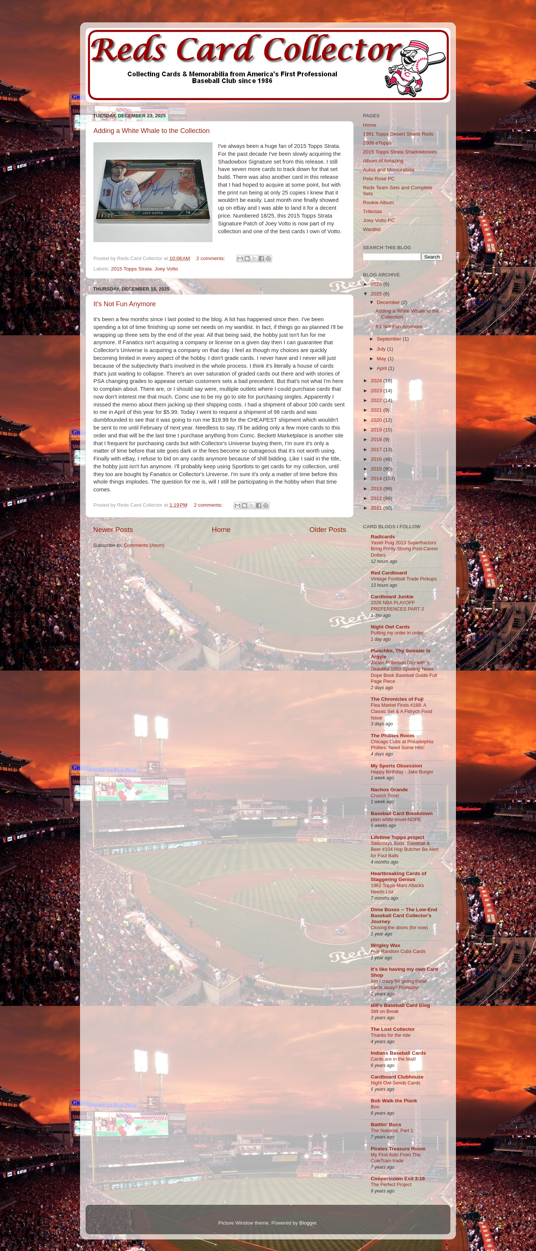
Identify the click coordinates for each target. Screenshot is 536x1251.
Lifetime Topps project (397, 837)
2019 (377, 430)
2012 (377, 498)
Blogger (307, 1223)
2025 (377, 294)
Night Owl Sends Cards (395, 1083)
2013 (377, 488)
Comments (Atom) (144, 545)
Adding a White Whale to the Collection (151, 130)
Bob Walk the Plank (394, 1100)
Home (221, 529)
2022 (377, 400)
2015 (377, 469)
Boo (375, 1106)
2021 (377, 410)
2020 (377, 420)
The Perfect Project (391, 1184)
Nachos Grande (389, 789)
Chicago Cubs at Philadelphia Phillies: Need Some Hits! (402, 745)
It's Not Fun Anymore (124, 304)
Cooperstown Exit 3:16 (398, 1178)
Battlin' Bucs (386, 1124)
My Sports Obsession (396, 766)
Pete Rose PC (379, 178)
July (382, 349)
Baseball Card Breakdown (402, 813)
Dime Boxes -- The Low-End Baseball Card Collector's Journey (404, 915)
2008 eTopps (377, 143)
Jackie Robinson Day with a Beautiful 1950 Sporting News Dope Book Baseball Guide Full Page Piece (404, 672)
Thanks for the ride (391, 1035)
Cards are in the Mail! (393, 1059)
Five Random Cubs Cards (398, 951)
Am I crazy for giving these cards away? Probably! (399, 984)
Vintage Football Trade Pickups (404, 579)
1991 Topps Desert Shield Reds (398, 134)
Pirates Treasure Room (398, 1149)
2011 (377, 508)
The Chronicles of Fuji (397, 699)
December (389, 302)
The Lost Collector (393, 1029)
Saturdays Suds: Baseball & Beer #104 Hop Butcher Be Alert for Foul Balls (404, 849)
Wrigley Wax (386, 945)
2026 (377, 284)
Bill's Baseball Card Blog (400, 1005)
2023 (377, 390)
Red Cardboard (389, 573)
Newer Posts (113, 529)
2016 (377, 459)
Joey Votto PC (379, 220)
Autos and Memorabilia (388, 169)
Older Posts (327, 529)
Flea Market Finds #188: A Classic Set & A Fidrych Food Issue (401, 711)
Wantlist (372, 229)
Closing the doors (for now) (399, 927)
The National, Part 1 (392, 1130)
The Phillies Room (392, 735)
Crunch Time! (385, 795)
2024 (377, 380)
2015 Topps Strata (131, 269)
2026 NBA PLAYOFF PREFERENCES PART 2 (397, 606)
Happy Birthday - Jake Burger (402, 772)
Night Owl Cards (390, 627)
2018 (377, 439)
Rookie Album (378, 202)
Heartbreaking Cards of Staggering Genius (398, 876)
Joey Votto (166, 269)
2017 (377, 449)
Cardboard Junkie (392, 596)
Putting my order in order (397, 633)
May (382, 358)
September (390, 339)
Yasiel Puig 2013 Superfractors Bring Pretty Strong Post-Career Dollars (404, 549)
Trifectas (372, 211)
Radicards (383, 536)
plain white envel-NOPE (396, 819)
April (382, 368)
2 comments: (212, 258)
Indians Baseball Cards (398, 1053)
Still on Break (385, 1011)
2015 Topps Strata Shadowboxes (400, 152)
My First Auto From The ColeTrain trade (396, 1158)
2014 (377, 478)
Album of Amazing (383, 161)
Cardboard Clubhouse (397, 1077)
